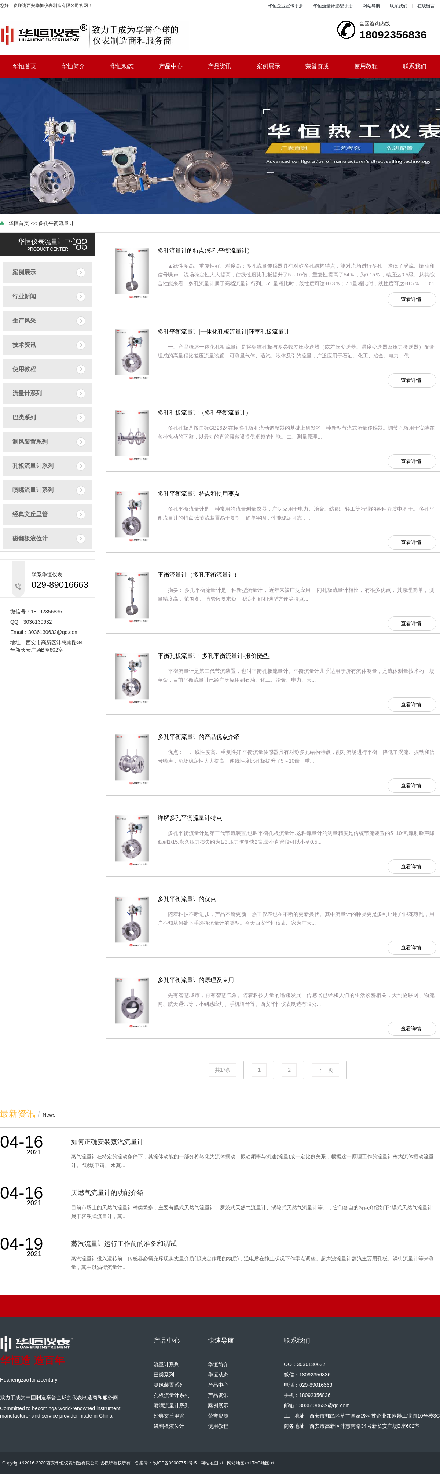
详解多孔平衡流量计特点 (190, 818)
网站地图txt (212, 1463)
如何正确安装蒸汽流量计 (107, 1141)
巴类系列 (24, 417)
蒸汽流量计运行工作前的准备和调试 (124, 1243)
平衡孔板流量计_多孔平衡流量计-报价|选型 (214, 656)
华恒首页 (31, 66)
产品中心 (177, 66)
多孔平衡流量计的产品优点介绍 (199, 737)
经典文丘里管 (30, 514)
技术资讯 (24, 345)
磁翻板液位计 (30, 538)
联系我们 (398, 5)
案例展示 (275, 66)
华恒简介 (80, 66)
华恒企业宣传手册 (285, 5)
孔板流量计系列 (33, 466)
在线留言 (426, 5)
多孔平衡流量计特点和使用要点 (199, 494)
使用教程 (372, 66)
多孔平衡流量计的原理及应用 (196, 980)
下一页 (325, 1070)
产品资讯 (226, 66)
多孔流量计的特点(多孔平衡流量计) (204, 250)
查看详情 (411, 299)
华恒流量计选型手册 (333, 5)
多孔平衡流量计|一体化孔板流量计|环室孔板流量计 (224, 332)
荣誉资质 (323, 66)
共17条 (223, 1070)
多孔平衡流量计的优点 (187, 899)
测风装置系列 (30, 442)
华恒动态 (128, 66)
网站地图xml (239, 1463)
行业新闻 (24, 296)
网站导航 (371, 5)
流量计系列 (27, 393)
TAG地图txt (263, 1463)
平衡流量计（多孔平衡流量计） (199, 575)
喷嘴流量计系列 (33, 490)
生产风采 (24, 321)
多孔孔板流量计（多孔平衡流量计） (205, 413)
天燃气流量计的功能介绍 (107, 1192)
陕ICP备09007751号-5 (175, 1463)
